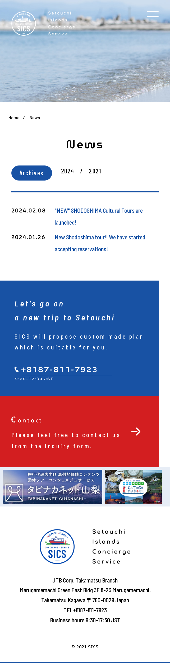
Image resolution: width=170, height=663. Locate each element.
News (35, 117)
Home (14, 117)
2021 (95, 171)
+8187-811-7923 (90, 610)
